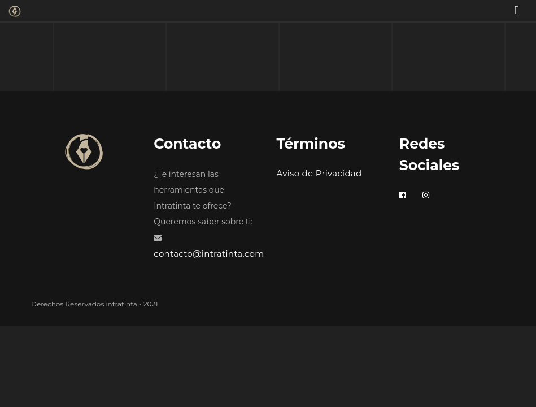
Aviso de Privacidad (319, 173)
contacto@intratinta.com (209, 253)
